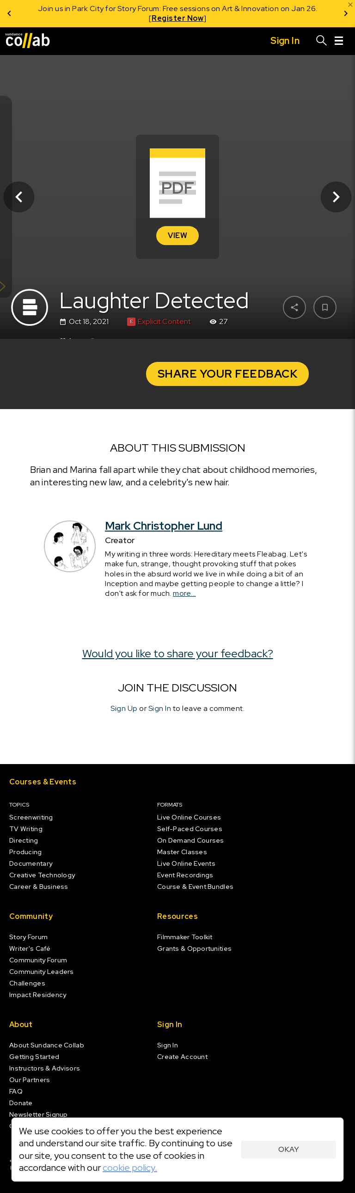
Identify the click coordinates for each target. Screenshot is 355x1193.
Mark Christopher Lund (163, 526)
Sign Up (124, 708)
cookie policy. (130, 1168)
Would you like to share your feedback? (177, 653)
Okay (288, 1149)
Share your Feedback (228, 374)
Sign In (159, 708)
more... (184, 593)
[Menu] (339, 41)
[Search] (321, 41)
